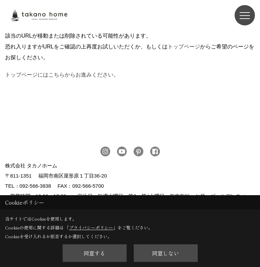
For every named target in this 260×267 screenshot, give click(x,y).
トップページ (184, 46)
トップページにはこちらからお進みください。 (62, 75)
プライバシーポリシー (91, 227)
